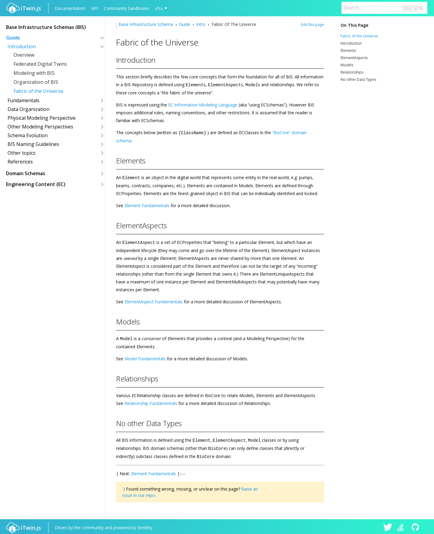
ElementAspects (354, 57)
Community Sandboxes (126, 8)
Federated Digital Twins (40, 64)
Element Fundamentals (146, 204)
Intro (201, 24)
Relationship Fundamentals (150, 402)
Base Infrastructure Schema (146, 24)
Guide (184, 24)
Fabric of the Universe (38, 91)
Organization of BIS (36, 82)
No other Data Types (358, 79)
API (94, 8)
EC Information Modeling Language (202, 104)
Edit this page (312, 24)
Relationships (352, 72)
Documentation (70, 8)
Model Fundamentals (145, 357)
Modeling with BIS (34, 73)
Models (347, 65)
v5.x (159, 8)
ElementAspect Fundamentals (153, 300)
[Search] (384, 8)
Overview (24, 55)
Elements (348, 50)
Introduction (351, 43)
